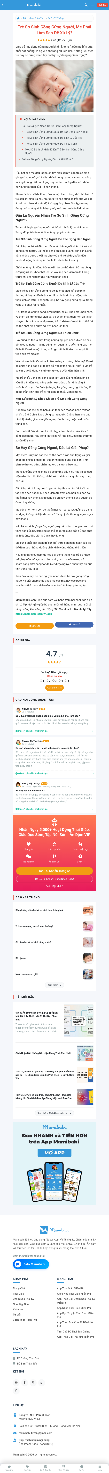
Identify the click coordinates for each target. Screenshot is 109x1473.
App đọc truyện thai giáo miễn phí (75, 1315)
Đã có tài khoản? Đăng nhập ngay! (54, 878)
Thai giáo (18, 1293)
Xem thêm (54, 985)
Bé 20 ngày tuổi (28, 744)
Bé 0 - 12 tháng (56, 18)
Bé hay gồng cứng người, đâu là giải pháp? (47, 159)
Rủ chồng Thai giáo (26, 1358)
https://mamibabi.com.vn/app (34, 613)
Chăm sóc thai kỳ (23, 1298)
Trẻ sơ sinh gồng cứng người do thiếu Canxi (51, 143)
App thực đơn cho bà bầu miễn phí (75, 1324)
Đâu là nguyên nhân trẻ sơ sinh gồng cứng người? (52, 126)
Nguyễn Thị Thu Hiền (35, 741)
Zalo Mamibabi (30, 1264)
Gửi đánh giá (54, 687)
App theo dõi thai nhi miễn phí (75, 1336)
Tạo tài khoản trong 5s (54, 871)
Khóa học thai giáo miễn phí (74, 1293)
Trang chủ (19, 1288)
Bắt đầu (102, 5)
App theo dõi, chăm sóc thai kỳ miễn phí (76, 1300)
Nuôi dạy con (21, 1304)
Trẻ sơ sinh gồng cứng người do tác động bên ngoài (56, 131)
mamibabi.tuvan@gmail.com (35, 1433)
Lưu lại (35, 625)
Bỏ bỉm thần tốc (25, 1363)
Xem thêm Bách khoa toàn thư (55, 1113)
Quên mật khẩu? (54, 886)
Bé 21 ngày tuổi (28, 712)
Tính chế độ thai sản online (73, 1331)
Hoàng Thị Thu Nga (34, 783)
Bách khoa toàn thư (33, 18)
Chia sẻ (74, 624)
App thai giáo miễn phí (70, 1288)
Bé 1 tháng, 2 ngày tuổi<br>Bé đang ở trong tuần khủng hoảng (46, 787)
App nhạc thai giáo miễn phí (74, 1308)
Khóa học (18, 1309)
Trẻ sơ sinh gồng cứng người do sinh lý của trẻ (53, 137)
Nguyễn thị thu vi (33, 709)
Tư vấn (17, 1314)
